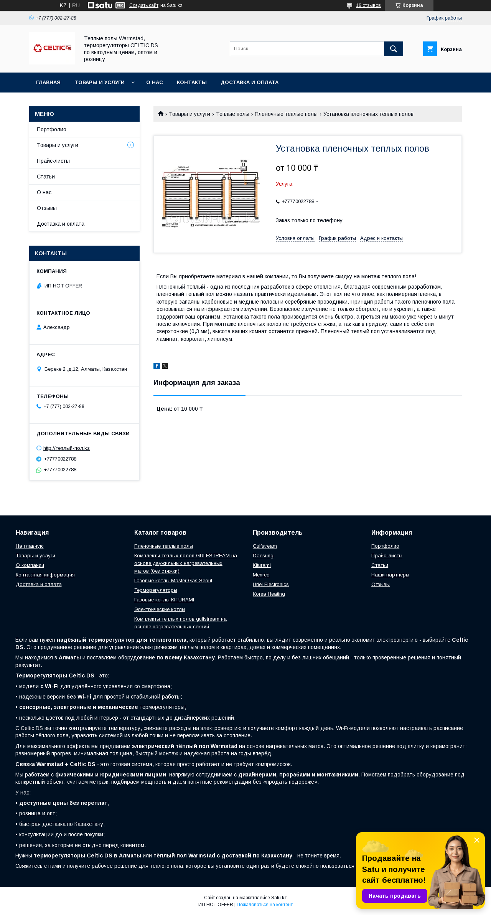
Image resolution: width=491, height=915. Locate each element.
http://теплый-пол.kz (66, 448)
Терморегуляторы (155, 590)
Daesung (263, 555)
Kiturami (262, 565)
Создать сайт (143, 5)
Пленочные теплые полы (286, 114)
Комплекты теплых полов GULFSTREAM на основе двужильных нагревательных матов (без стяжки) (185, 563)
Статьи (46, 176)
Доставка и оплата (249, 82)
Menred (261, 575)
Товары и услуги (99, 82)
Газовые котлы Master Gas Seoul (173, 580)
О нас (154, 82)
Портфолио (51, 129)
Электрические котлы (159, 609)
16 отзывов (368, 5)
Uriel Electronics (271, 584)
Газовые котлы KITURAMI (164, 600)
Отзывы (47, 208)
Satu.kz (279, 897)
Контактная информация (45, 575)
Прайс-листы (53, 161)
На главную (30, 546)
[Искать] (393, 48)
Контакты (192, 82)
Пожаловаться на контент (265, 904)
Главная (48, 82)
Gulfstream (265, 546)
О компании (30, 565)
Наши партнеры (390, 575)
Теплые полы (232, 114)
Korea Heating (269, 594)
